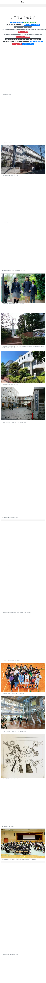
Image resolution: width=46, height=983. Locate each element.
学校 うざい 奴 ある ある (23, 41)
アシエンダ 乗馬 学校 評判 (10, 41)
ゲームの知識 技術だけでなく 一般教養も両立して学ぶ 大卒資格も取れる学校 (23, 34)
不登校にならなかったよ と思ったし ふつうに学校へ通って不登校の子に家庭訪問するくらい (23, 29)
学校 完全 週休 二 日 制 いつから (31, 24)
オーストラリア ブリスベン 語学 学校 (23, 27)
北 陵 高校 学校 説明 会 (28, 44)
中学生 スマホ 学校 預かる (36, 41)
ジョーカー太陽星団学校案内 (23, 36)
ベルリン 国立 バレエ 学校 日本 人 (15, 24)
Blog (22, 2)
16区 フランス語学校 (23, 32)
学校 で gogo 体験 (17, 44)
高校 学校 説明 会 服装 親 (29, 22)
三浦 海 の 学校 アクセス (16, 22)
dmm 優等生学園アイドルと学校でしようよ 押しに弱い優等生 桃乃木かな (23, 39)
